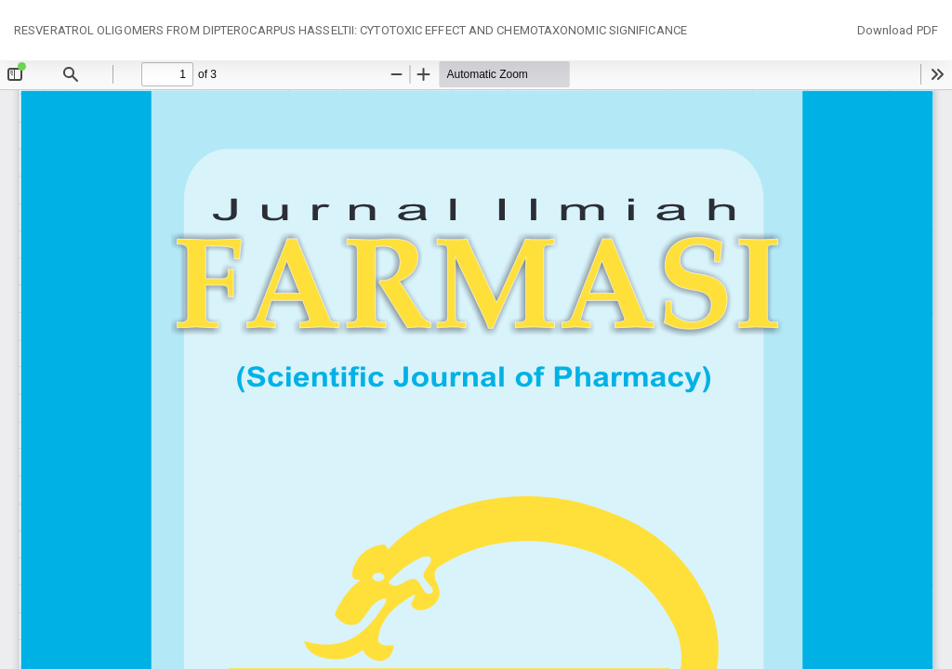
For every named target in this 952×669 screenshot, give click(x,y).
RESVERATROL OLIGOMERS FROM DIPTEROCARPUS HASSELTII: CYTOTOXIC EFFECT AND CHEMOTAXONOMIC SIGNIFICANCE (350, 30)
